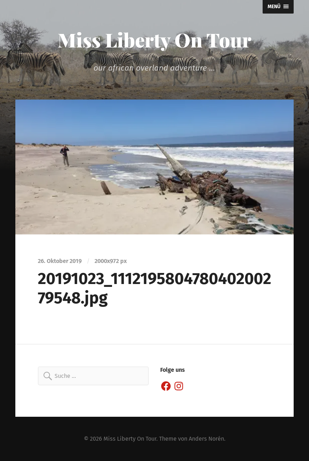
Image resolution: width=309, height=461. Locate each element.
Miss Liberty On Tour (155, 39)
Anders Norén (206, 438)
